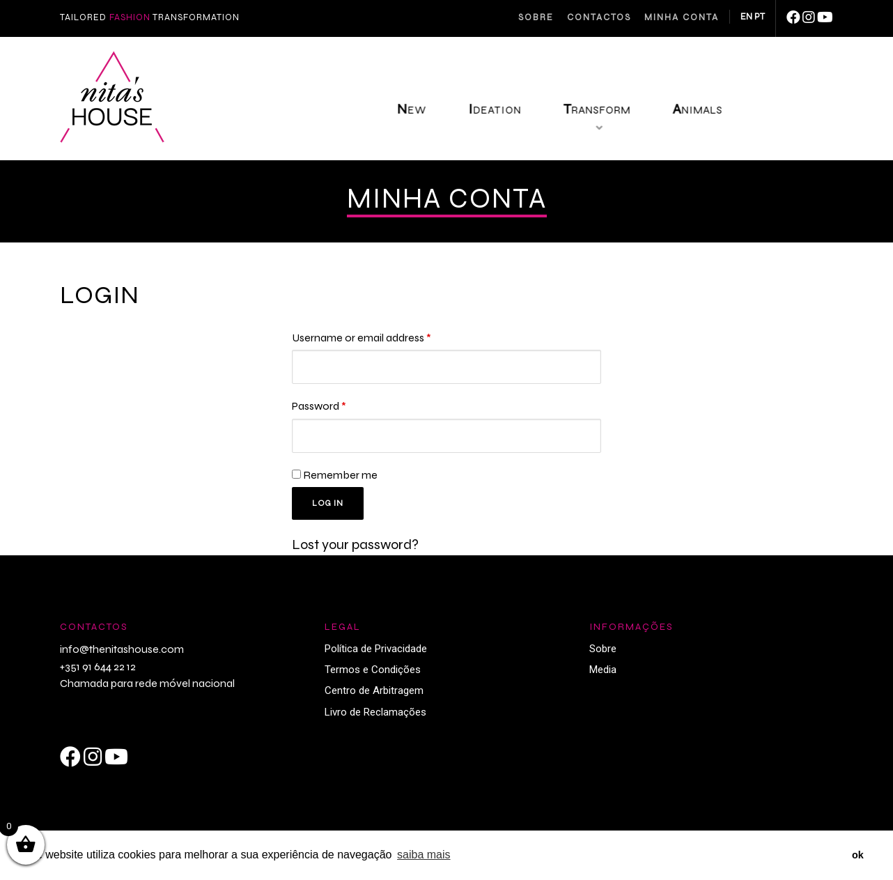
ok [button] (858, 854)
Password (319, 407)
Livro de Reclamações (375, 717)
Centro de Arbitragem (374, 696)
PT (759, 16)
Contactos (599, 17)
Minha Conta (681, 17)
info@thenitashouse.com (122, 654)
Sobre (536, 17)
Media (602, 675)
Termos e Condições (373, 675)
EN (746, 16)
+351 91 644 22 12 (98, 672)
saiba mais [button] (423, 854)
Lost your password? (355, 550)
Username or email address (361, 337)
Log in (329, 508)
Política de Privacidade (376, 654)
